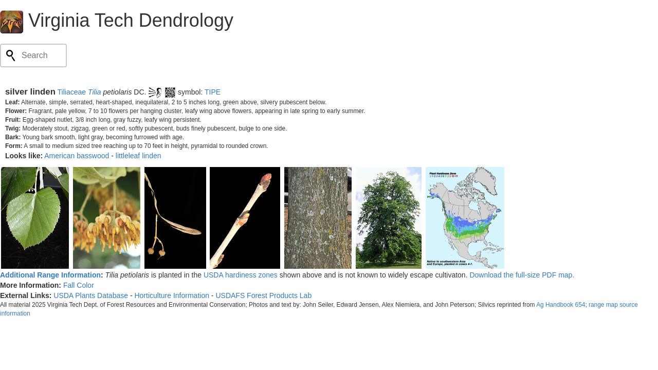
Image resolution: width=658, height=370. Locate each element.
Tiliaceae (72, 92)
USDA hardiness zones (241, 275)
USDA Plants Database (90, 295)
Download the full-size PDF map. (521, 275)
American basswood (76, 156)
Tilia (94, 92)
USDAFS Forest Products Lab (263, 295)
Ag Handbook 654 (560, 304)
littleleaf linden (138, 156)
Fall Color (78, 285)
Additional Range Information (50, 275)
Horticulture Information (171, 295)
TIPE (213, 92)
